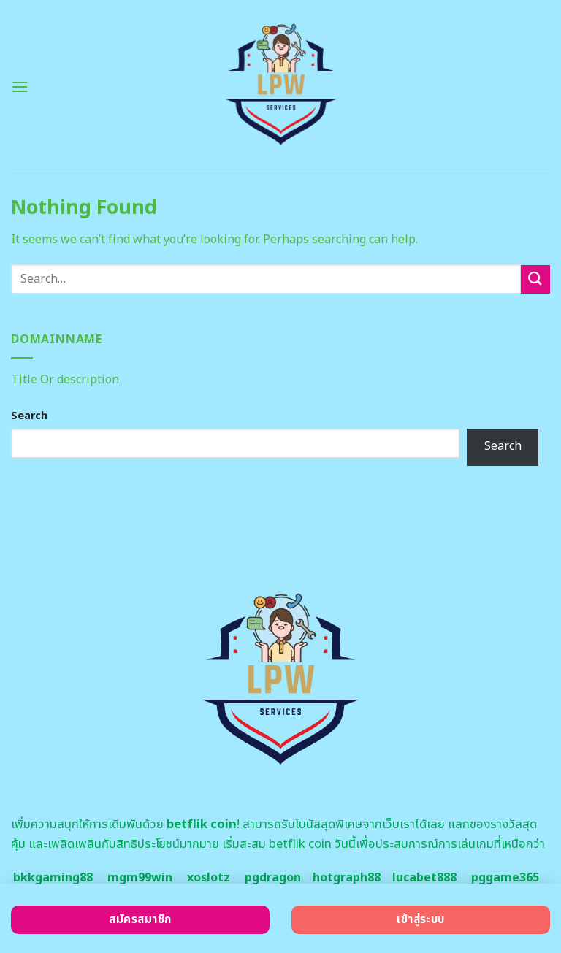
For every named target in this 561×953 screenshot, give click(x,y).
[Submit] (535, 279)
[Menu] (19, 86)
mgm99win (139, 878)
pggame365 (505, 878)
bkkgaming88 (53, 878)
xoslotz (208, 878)
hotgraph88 (347, 878)
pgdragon (273, 878)
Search (29, 416)
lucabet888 (424, 878)
